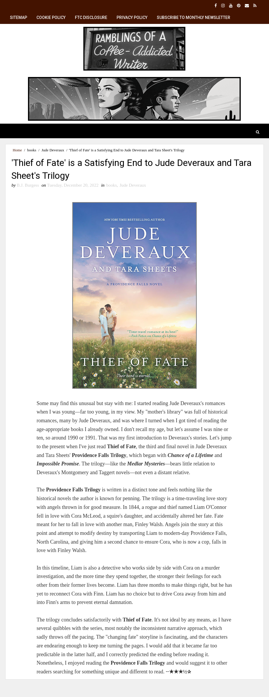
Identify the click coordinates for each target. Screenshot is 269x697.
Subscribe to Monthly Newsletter (193, 17)
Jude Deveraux (53, 150)
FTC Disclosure (91, 17)
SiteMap (18, 17)
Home (17, 150)
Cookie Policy (51, 17)
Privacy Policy (132, 17)
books (31, 150)
